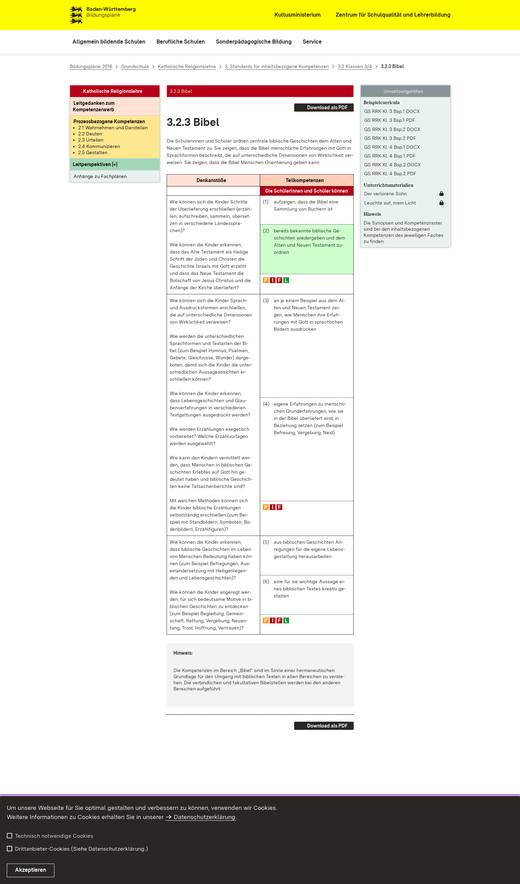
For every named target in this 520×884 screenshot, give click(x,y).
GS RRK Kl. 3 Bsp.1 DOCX (392, 111)
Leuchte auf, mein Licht (390, 203)
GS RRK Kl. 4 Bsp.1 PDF (390, 156)
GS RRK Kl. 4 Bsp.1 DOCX (392, 147)
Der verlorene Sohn (385, 193)
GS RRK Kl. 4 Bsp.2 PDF (390, 173)
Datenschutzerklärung (204, 816)
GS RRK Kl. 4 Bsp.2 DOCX (392, 164)
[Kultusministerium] (293, 15)
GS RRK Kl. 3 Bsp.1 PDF (389, 120)
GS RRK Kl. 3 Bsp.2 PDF (390, 138)
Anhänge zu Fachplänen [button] (100, 176)
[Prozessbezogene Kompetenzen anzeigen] (109, 121)
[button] (95, 164)
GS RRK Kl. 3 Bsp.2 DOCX (392, 129)
